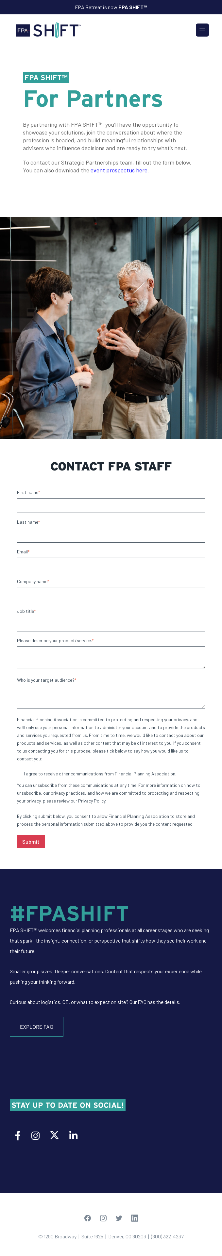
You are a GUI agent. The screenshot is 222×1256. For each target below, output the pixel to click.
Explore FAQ (36, 1027)
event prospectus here (119, 170)
